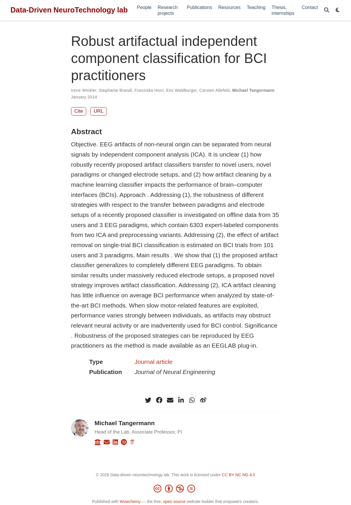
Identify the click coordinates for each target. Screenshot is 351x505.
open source (174, 501)
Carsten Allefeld (214, 90)
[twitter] (148, 400)
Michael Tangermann (253, 90)
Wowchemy (130, 501)
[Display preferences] (338, 10)
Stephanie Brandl (115, 90)
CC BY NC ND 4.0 (238, 474)
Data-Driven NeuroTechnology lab (69, 10)
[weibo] (203, 400)
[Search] (326, 10)
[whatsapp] (192, 400)
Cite (78, 111)
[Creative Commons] (176, 488)
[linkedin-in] (181, 400)
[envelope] (170, 400)
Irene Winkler (83, 90)
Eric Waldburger (181, 90)
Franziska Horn (149, 90)
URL (99, 111)
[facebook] (159, 400)
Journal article (153, 361)
